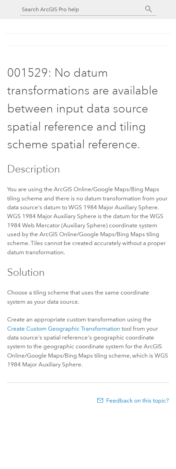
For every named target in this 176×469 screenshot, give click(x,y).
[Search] (148, 9)
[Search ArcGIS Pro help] (81, 9)
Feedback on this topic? (137, 400)
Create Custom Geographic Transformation (63, 328)
